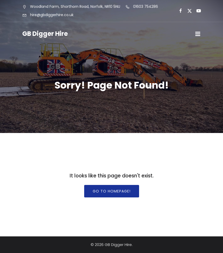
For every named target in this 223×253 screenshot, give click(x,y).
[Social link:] (178, 11)
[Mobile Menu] (198, 34)
